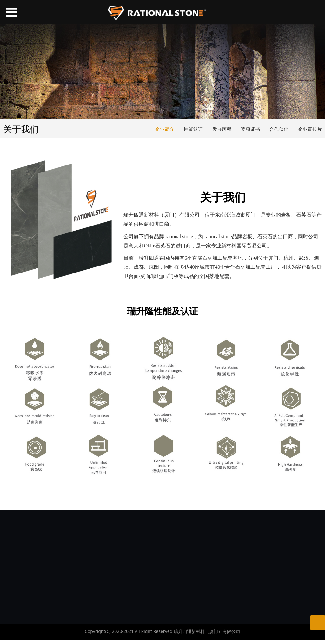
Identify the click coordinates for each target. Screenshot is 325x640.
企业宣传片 (310, 129)
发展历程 (221, 129)
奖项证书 (250, 129)
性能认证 (193, 129)
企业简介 (164, 129)
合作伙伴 (279, 129)
